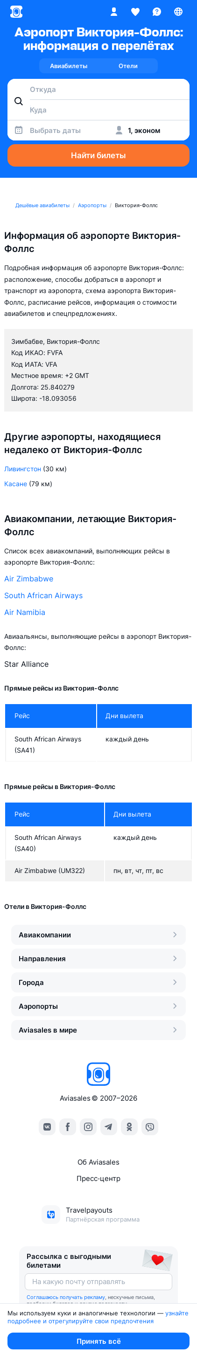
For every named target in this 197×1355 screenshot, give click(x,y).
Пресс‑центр (98, 1178)
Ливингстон (22, 469)
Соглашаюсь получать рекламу (66, 1297)
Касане (15, 484)
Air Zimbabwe (28, 578)
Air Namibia (24, 612)
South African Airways (43, 595)
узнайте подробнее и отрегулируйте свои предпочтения (98, 1317)
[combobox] (98, 89)
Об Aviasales (98, 1162)
